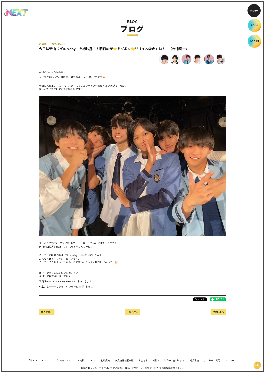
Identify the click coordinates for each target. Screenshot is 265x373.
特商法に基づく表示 (174, 363)
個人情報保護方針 (124, 363)
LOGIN (254, 41)
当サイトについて (37, 363)
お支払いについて (86, 363)
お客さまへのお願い (149, 363)
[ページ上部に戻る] (257, 365)
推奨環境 (194, 363)
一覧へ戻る (132, 311)
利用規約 (105, 363)
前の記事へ (46, 311)
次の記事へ (218, 311)
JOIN (254, 25)
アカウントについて (62, 363)
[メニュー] (254, 10)
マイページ (231, 363)
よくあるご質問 (212, 363)
